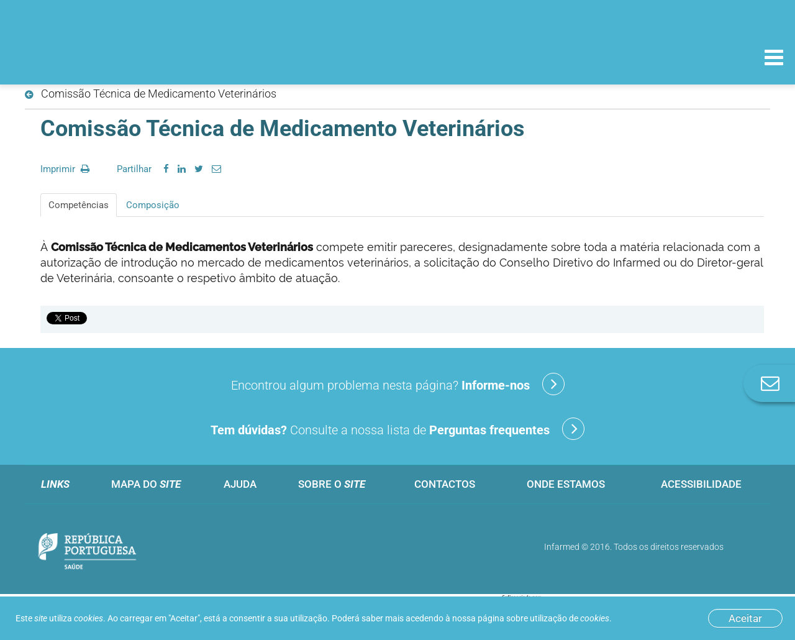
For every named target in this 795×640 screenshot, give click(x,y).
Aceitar (745, 618)
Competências (78, 205)
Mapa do (146, 484)
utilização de (569, 618)
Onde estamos (566, 484)
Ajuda (240, 484)
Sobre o (331, 484)
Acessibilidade (701, 484)
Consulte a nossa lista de (397, 429)
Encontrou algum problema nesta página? (398, 384)
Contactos (444, 484)
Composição (152, 205)
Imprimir (64, 169)
